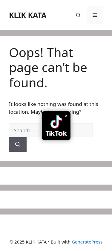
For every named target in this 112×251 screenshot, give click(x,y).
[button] (78, 15)
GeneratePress (87, 242)
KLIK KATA (28, 15)
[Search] (18, 144)
